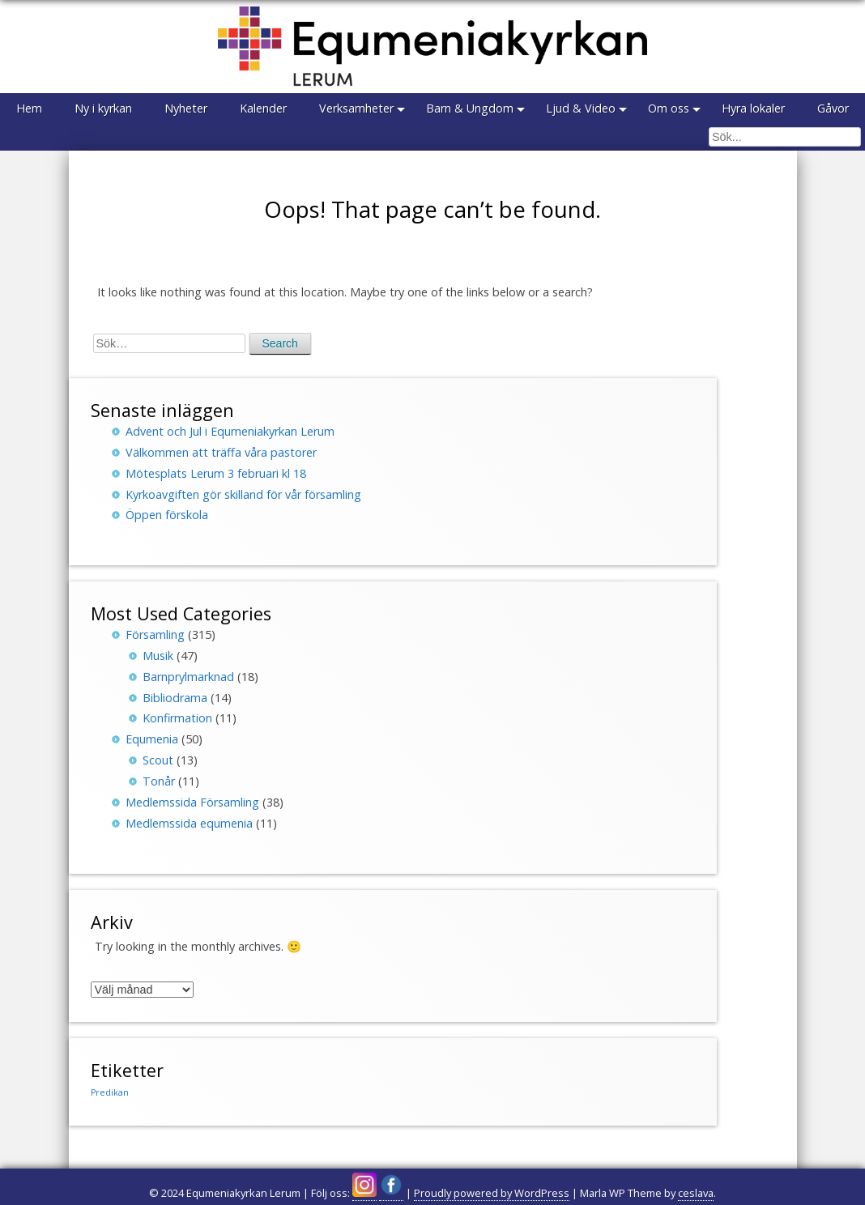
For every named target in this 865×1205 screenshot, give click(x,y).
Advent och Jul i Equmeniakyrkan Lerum (230, 431)
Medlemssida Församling (192, 802)
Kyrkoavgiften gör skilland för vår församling (243, 494)
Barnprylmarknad (188, 676)
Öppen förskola (167, 514)
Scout (158, 760)
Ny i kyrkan (103, 108)
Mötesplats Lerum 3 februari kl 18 (216, 473)
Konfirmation (177, 718)
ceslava (696, 1193)
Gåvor (833, 108)
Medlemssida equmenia (189, 823)
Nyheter (185, 108)
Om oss (668, 108)
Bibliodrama (175, 697)
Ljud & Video (581, 108)
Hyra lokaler (753, 108)
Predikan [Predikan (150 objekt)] (110, 1092)
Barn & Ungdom (469, 108)
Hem (29, 108)
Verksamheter (356, 108)
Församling (155, 634)
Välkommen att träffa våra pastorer (221, 452)
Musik (158, 655)
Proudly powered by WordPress (491, 1193)
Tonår (159, 781)
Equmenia (152, 739)
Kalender (263, 108)
